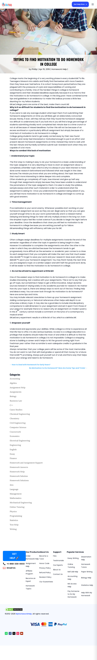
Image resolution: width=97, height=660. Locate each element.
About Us (57, 569)
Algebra (13, 383)
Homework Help (59, 69)
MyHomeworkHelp (24, 614)
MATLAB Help (73, 571)
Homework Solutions (19, 480)
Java (11, 485)
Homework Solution (19, 476)
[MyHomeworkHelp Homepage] (11, 4)
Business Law (16, 401)
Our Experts (58, 565)
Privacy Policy (45, 568)
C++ (11, 405)
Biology (13, 396)
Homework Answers (19, 467)
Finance (13, 458)
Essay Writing (73, 558)
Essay (12, 454)
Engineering (15, 445)
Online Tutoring (17, 507)
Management (16, 494)
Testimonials (58, 560)
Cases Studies (16, 409)
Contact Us (58, 574)
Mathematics (15, 498)
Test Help (14, 524)
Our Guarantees (46, 581)
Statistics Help (87, 585)
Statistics (14, 520)
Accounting (15, 378)
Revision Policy (45, 577)
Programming (16, 516)
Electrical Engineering (20, 440)
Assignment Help (17, 387)
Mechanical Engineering (21, 502)
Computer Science (18, 427)
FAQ (54, 556)
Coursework (15, 432)
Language (14, 489)
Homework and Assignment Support (26, 462)
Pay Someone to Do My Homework (73, 594)
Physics (13, 511)
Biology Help (86, 578)
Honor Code (44, 563)
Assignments (15, 392)
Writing (13, 529)
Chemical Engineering (20, 414)
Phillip (34, 69)
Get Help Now (80, 4)
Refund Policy (45, 572)
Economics (14, 436)
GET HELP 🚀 (14, 556)
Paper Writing (86, 571)
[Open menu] (92, 4)
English (13, 449)
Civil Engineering (18, 423)
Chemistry (14, 418)
